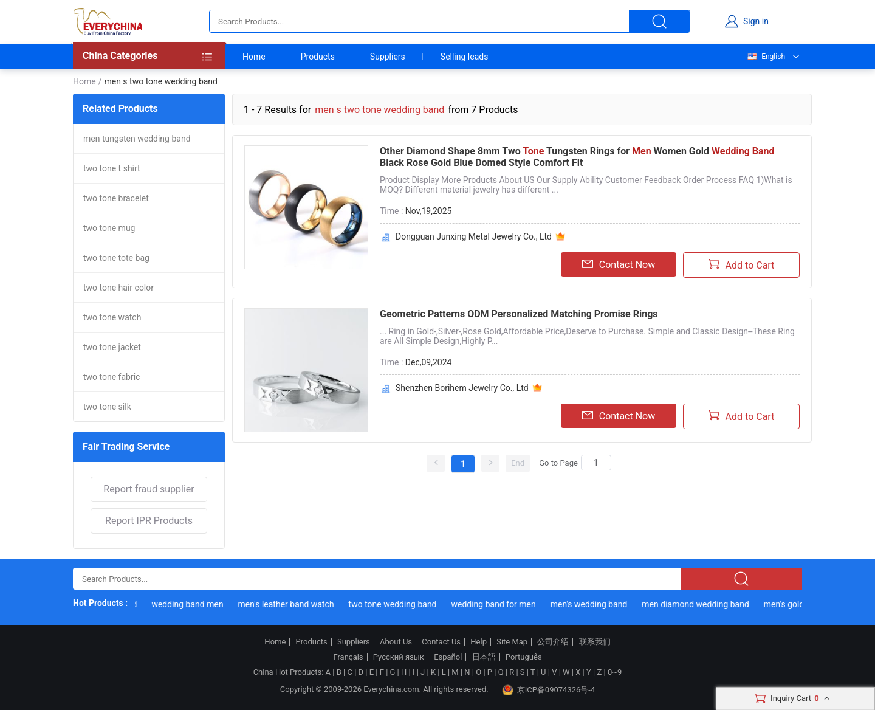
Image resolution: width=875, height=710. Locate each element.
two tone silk (107, 407)
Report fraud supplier (148, 489)
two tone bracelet (116, 198)
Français (348, 657)
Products (318, 56)
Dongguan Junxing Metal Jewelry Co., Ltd (474, 236)
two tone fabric (111, 377)
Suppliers (387, 56)
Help (478, 642)
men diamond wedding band (697, 604)
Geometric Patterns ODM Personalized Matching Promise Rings (519, 314)
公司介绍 (553, 642)
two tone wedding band (394, 604)
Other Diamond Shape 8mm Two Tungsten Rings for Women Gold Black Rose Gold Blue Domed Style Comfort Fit (577, 156)
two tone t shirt (111, 168)
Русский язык (398, 657)
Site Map (511, 642)
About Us (396, 642)
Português (524, 657)
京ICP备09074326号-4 (548, 689)
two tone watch (112, 317)
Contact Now (618, 264)
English (765, 56)
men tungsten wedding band (137, 138)
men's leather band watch (287, 604)
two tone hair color (118, 287)
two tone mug (109, 228)
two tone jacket (112, 347)
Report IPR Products (149, 520)
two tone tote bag (116, 258)
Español (448, 657)
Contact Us (441, 642)
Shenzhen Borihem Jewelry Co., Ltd (462, 388)
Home (254, 56)
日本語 (484, 657)
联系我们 (595, 642)
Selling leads (465, 56)
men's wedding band (590, 604)
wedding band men (189, 604)
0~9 (615, 672)
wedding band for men (495, 604)
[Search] (596, 462)
